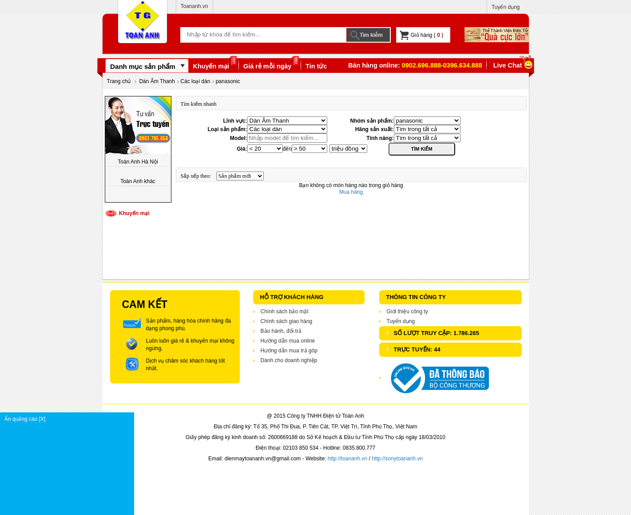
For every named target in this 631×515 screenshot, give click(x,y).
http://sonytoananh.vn (397, 458)
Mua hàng (351, 192)
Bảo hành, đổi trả (281, 331)
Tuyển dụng (506, 7)
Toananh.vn (194, 6)
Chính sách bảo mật (285, 311)
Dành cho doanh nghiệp (289, 360)
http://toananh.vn (347, 458)
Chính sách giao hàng (287, 321)
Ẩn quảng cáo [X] (69, 419)
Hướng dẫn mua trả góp (289, 350)
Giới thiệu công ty (407, 311)
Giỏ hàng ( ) (422, 35)
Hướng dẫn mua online (288, 341)
